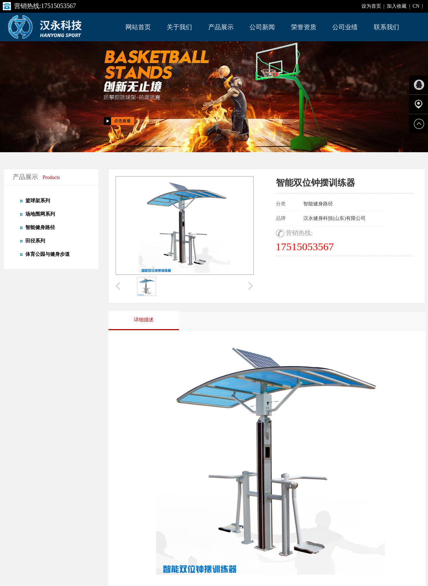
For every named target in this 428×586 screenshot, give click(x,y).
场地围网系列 (40, 214)
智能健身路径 (40, 227)
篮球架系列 (37, 200)
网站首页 (138, 27)
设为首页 (371, 6)
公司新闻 (262, 27)
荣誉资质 (304, 27)
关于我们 (179, 27)
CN (416, 6)
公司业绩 (345, 27)
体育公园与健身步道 (47, 254)
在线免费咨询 (322, 274)
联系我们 (386, 27)
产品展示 (221, 27)
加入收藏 (397, 6)
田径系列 (35, 240)
